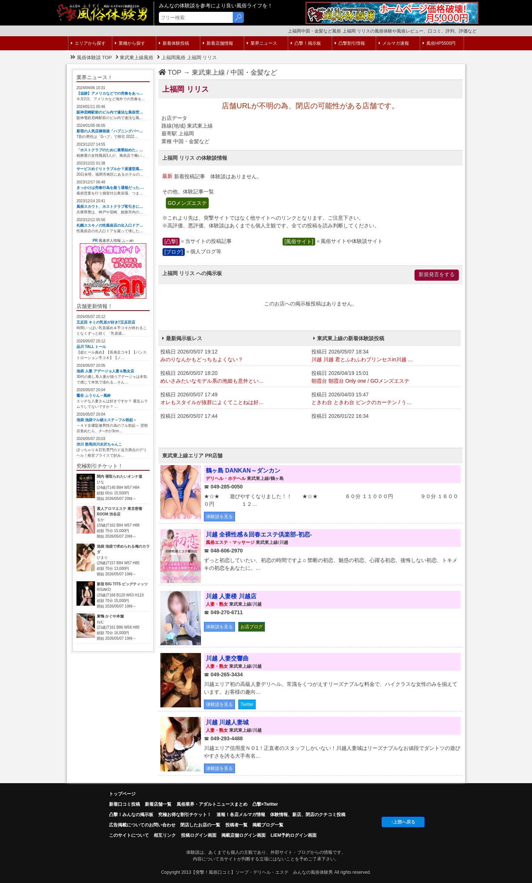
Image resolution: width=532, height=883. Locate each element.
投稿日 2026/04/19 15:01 (385, 377)
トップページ (122, 793)
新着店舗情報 (218, 43)
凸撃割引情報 (350, 43)
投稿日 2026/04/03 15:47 (385, 399)
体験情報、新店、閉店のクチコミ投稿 (307, 814)
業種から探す (130, 43)
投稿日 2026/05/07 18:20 (234, 377)
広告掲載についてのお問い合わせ (142, 825)
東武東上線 (208, 72)
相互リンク (165, 835)
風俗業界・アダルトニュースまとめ (212, 804)
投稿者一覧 (236, 825)
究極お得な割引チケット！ (184, 814)
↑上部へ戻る (403, 822)
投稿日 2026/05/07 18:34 (385, 356)
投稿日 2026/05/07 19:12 (234, 356)
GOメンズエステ (187, 203)
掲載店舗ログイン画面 (243, 835)
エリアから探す (88, 43)
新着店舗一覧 (158, 804)
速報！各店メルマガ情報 (240, 814)
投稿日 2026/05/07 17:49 (234, 399)
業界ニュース (262, 43)
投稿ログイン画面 (198, 835)
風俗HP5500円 (439, 43)
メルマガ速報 (394, 43)
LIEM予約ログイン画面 (293, 835)
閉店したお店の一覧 (200, 825)
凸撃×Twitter (265, 804)
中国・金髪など (254, 72)
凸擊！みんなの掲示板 (131, 814)
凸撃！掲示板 (306, 43)
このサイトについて (129, 835)
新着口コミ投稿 (124, 804)
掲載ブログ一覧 (267, 825)
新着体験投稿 (174, 43)
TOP (169, 72)
